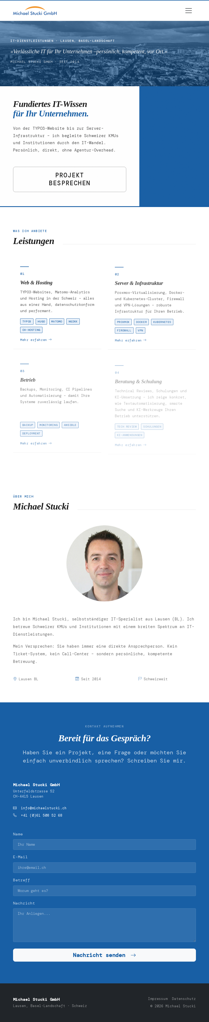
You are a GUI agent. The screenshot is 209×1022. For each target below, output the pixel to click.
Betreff (21, 880)
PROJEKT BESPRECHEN (69, 179)
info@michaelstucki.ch (44, 808)
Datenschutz (184, 999)
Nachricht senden (104, 955)
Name (18, 834)
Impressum (158, 999)
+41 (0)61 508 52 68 (41, 815)
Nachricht (24, 903)
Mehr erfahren (36, 341)
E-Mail (20, 856)
